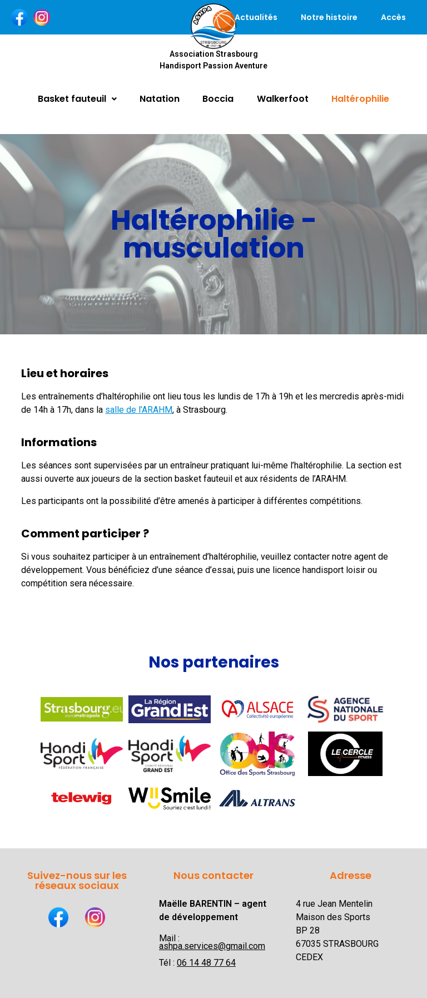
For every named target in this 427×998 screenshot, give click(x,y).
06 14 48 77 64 (206, 962)
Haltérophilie (360, 98)
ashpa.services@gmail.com (212, 946)
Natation (160, 98)
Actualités (256, 17)
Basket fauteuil (77, 98)
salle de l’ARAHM (138, 409)
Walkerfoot (283, 98)
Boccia (218, 98)
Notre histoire (329, 17)
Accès (393, 17)
